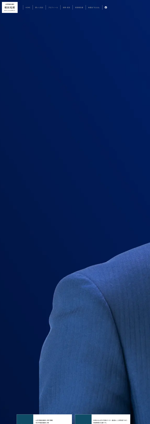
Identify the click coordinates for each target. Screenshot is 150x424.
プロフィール (54, 8)
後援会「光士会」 (95, 8)
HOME (29, 8)
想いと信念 (41, 8)
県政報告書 (80, 8)
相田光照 (11, 8)
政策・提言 (68, 8)
